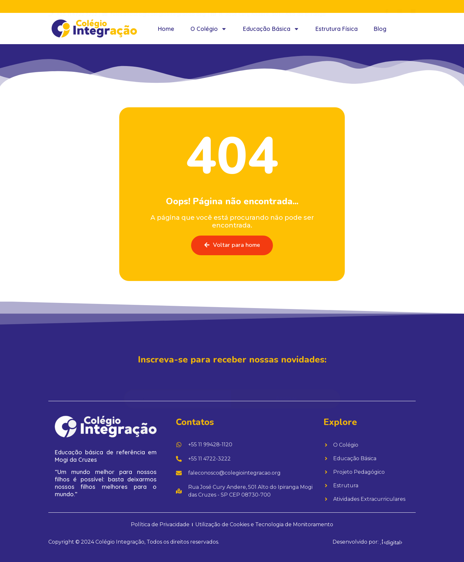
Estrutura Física (336, 32)
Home (166, 32)
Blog (380, 32)
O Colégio (208, 33)
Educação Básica (271, 33)
